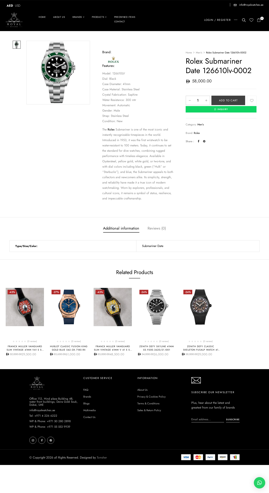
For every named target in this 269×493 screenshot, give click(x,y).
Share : (190, 141)
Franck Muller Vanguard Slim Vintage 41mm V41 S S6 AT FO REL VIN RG (25, 350)
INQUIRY (221, 109)
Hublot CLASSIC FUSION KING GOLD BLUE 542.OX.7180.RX (69, 348)
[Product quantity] (198, 100)
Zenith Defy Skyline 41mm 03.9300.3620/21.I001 (156, 348)
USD (17, 5)
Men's (199, 52)
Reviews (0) (157, 228)
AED (10, 5)
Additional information (121, 228)
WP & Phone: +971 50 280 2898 (50, 449)
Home (189, 52)
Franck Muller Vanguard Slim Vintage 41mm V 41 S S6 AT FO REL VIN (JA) (112, 350)
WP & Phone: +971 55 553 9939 (49, 455)
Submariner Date (152, 246)
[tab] (121, 229)
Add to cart (228, 100)
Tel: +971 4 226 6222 (43, 444)
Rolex (111, 129)
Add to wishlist (251, 100)
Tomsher (102, 485)
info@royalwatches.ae (250, 5)
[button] (260, 20)
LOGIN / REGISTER (217, 20)
